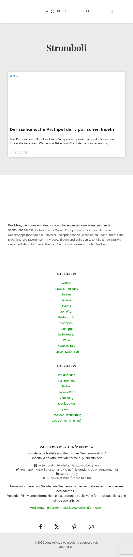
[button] (88, 11)
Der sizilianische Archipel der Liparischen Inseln (62, 129)
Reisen (13, 76)
